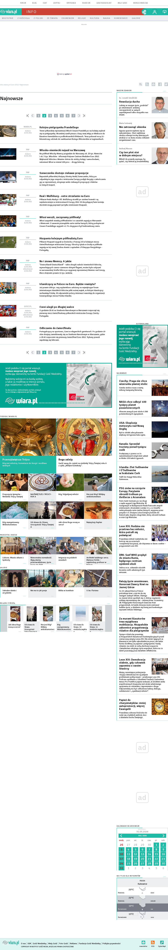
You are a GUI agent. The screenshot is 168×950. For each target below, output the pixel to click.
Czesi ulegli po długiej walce (57, 307)
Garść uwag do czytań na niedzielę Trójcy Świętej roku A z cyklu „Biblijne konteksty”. (82, 464)
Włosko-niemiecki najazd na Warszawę (62, 150)
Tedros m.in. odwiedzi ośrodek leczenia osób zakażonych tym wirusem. (132, 570)
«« (27, 115)
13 (142, 854)
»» (84, 115)
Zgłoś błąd (162, 942)
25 (128, 863)
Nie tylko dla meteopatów (128, 876)
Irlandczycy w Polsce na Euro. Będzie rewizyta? (68, 284)
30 (149, 845)
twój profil (155, 12)
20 (142, 859)
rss (147, 84)
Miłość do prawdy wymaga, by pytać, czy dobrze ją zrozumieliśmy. (134, 160)
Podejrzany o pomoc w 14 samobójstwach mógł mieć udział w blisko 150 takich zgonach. (133, 456)
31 (121, 868)
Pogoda (142, 881)
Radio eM (86, 3)
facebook (160, 84)
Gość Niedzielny (104, 3)
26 (121, 845)
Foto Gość (63, 943)
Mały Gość (122, 3)
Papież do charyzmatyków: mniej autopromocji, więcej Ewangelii (132, 705)
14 (149, 854)
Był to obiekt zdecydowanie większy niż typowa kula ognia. (132, 433)
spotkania (71, 3)
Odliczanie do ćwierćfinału (55, 328)
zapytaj (56, 3)
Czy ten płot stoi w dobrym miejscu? (130, 154)
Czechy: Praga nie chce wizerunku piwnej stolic (133, 383)
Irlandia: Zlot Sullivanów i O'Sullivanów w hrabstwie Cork (133, 470)
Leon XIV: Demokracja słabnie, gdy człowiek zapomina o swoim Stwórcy (132, 664)
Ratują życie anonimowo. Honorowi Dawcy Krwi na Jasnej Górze (133, 584)
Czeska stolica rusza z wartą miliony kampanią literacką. (131, 389)
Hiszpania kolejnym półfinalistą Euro (61, 238)
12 (135, 854)
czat (45, 3)
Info (31, 11)
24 (121, 863)
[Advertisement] (84, 49)
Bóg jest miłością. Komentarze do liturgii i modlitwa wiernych (24, 464)
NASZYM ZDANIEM (124, 91)
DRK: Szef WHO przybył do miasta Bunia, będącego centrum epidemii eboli (132, 559)
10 (121, 854)
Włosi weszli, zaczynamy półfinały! (60, 217)
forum (23, 3)
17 (121, 859)
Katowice (142, 883)
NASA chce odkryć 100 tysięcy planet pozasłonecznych (132, 404)
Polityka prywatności (111, 943)
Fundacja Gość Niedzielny (90, 943)
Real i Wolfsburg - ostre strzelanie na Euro (65, 196)
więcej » (24, 498)
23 (163, 859)
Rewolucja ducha (129, 101)
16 (163, 854)
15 (156, 854)
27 (128, 845)
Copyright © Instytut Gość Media (34, 947)
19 (135, 859)
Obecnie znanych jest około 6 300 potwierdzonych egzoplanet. (133, 412)
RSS (152, 942)
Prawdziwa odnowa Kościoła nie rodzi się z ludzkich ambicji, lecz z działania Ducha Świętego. (133, 715)
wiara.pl (11, 11)
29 (142, 845)
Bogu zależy (65, 459)
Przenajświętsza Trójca (16, 459)
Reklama (73, 943)
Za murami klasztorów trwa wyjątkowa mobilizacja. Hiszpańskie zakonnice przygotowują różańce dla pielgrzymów (134, 624)
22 (156, 859)
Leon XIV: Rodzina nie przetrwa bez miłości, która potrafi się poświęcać (132, 531)
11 (128, 854)
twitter (166, 84)
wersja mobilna (140, 3)
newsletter (153, 84)
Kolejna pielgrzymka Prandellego (59, 127)
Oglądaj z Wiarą (7, 603)
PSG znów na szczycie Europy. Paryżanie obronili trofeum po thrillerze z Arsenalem (132, 493)
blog (34, 3)
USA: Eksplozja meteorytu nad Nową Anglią (131, 425)
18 (128, 859)
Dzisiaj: (142, 831)
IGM (29, 943)
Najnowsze (122, 373)
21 (149, 859)
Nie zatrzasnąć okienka (132, 127)
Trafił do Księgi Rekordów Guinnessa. (130, 478)
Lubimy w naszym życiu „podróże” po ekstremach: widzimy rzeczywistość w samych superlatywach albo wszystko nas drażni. (133, 110)
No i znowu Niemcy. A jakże (56, 261)
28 (135, 845)
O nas (23, 943)
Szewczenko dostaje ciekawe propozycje (64, 173)
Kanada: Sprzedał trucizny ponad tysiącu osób (132, 446)
